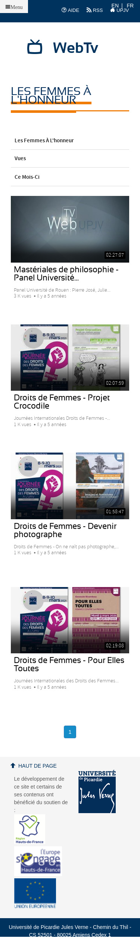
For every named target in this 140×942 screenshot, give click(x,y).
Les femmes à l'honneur (70, 141)
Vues (70, 158)
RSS (95, 10)
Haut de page (37, 766)
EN (115, 6)
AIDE (70, 10)
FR (130, 6)
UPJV (119, 10)
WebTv (75, 48)
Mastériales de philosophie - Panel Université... (66, 274)
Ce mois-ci (70, 177)
